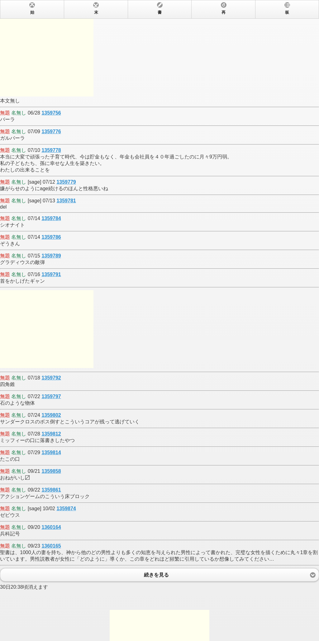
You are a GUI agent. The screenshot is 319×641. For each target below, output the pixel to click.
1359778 (51, 150)
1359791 (51, 274)
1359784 (51, 218)
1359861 (51, 490)
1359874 (66, 508)
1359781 (66, 200)
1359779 (66, 182)
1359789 (51, 255)
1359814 (51, 452)
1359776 (51, 131)
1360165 (51, 546)
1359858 (51, 471)
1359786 (51, 237)
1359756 (51, 112)
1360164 (51, 527)
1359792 (51, 377)
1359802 (51, 415)
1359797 (51, 396)
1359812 (51, 433)
